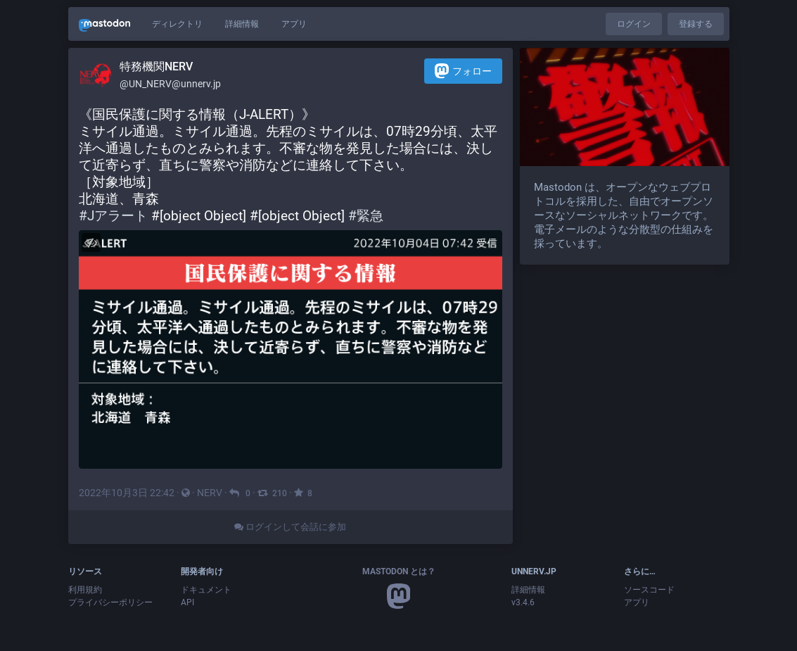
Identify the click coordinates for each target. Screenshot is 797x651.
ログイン (634, 24)
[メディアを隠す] (91, 242)
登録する (696, 24)
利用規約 (85, 590)
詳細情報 (242, 24)
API (187, 602)
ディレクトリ (177, 24)
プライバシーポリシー (110, 602)
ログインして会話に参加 (290, 527)
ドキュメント (206, 590)
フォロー (463, 70)
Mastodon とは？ (398, 571)
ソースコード (649, 590)
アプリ (294, 24)
